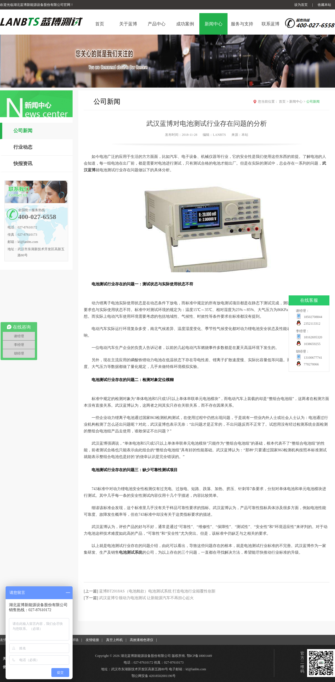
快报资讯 (22, 163)
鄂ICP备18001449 (199, 656)
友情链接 (92, 640)
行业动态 (22, 147)
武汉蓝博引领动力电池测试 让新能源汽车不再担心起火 (146, 598)
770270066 (311, 364)
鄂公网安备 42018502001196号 (153, 676)
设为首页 (301, 5)
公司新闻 (22, 130)
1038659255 (312, 344)
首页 (284, 101)
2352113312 (312, 324)
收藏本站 (324, 5)
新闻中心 (297, 101)
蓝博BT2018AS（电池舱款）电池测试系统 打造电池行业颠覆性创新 (157, 591)
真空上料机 (114, 640)
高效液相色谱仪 (141, 640)
